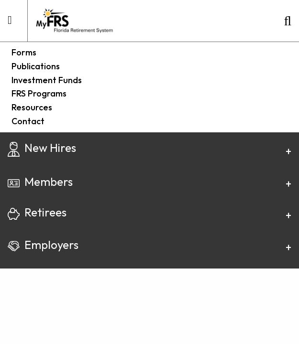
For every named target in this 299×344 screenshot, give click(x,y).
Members (40, 181)
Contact (27, 121)
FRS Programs (38, 93)
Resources (31, 107)
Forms (23, 52)
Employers (43, 244)
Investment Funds (46, 80)
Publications (35, 66)
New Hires (42, 147)
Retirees (37, 212)
